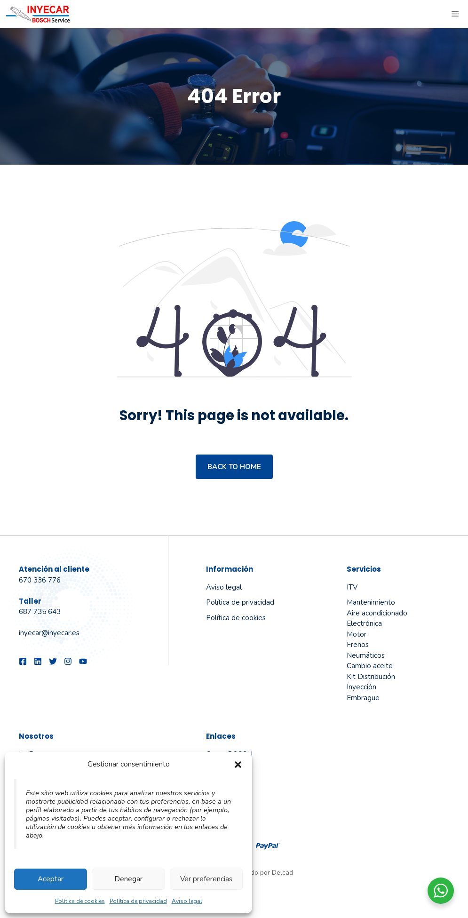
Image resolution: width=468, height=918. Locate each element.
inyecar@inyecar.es (49, 633)
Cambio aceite (370, 666)
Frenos (358, 644)
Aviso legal (187, 901)
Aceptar (50, 879)
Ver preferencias (206, 879)
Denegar (128, 879)
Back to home (234, 466)
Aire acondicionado (377, 613)
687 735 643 (40, 611)
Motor (356, 634)
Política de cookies (80, 901)
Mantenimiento (371, 602)
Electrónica (364, 623)
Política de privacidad (138, 901)
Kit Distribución (371, 676)
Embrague (363, 697)
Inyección (361, 687)
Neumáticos (366, 655)
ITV (352, 587)
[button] (238, 764)
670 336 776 (40, 580)
